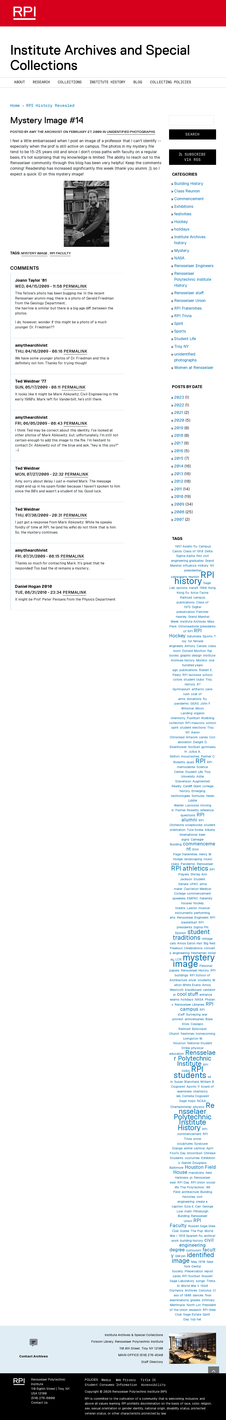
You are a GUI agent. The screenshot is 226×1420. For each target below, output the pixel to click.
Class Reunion (187, 191)
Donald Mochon (194, 651)
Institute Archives (193, 621)
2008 (179, 511)
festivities (182, 213)
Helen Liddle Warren (194, 801)
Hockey (181, 221)
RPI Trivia (183, 315)
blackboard (193, 990)
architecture (190, 1192)
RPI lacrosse (191, 675)
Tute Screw (195, 830)
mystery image (194, 961)
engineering (181, 953)
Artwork (192, 737)
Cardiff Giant (192, 786)
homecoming (205, 1034)
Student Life (185, 338)
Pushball (193, 718)
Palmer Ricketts (187, 810)
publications (188, 670)
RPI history (194, 578)
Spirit (178, 323)
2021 (178, 412)
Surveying (193, 1014)
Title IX (148, 1380)
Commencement (189, 198)
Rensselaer (205, 864)
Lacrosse (192, 805)
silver (192, 980)
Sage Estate (192, 1314)
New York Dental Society (192, 1266)
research (195, 1310)
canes (203, 737)
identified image (193, 1258)
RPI (200, 761)
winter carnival (194, 1148)
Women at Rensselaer (194, 367)
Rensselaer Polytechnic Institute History (192, 279)
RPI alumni (193, 817)
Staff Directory (152, 1362)
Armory (190, 646)
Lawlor (192, 908)
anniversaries (194, 1019)
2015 (178, 458)
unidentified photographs (131, 132)
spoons (182, 588)
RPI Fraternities (188, 308)
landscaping (193, 859)
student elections (193, 728)
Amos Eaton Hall (189, 943)
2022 (179, 405)
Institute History (107, 82)
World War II (190, 1286)
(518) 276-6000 (43, 1398)
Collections (70, 82)
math (188, 1211)
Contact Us (39, 1403)
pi (191, 1178)
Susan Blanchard (186, 1082)
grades (195, 1300)
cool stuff (187, 994)
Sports (180, 331)
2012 (178, 481)
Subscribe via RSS (192, 157)
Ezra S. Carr (192, 1206)
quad (190, 762)
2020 (179, 420)
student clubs (194, 679)
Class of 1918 (193, 551)
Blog (137, 82)
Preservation (194, 1271)
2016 (178, 450)
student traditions (191, 935)
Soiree (184, 1231)
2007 (179, 519)
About (19, 82)
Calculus (205, 1290)
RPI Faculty (185, 1222)
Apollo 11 (193, 1087)
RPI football (191, 1276)
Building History (188, 183)
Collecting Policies (170, 82)
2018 (178, 435)
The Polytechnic (192, 1187)
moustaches (190, 756)
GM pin (180, 1256)
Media (106, 1380)
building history (191, 1241)
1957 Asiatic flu (186, 546)
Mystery (181, 250)
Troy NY (181, 346)
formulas (198, 796)
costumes (192, 1158)
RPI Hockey (185, 633)
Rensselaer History (195, 970)
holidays (181, 229)
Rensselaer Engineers (193, 265)
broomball (194, 1153)
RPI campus (196, 1006)
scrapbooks (194, 825)
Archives (191, 1290)
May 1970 (198, 1262)
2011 (178, 488)
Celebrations (193, 948)
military (203, 566)
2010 (178, 496)
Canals (202, 646)
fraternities (190, 854)
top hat (195, 1319)
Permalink (75, 286)
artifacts (198, 689)
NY (212, 566)
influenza (189, 566)
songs (200, 1281)
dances (198, 1295)
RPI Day (183, 1182)
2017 (178, 443)
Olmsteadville (188, 626)
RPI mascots (195, 723)
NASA (179, 258)
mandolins (196, 1173)
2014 (178, 466)
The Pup (196, 1231)
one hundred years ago (193, 665)
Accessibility (153, 1385)
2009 (179, 504)
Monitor (201, 660)
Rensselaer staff (189, 292)
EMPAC (192, 898)
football (194, 747)
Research (41, 82)
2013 (178, 473)
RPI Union (198, 1182)
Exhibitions (183, 206)
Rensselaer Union (190, 300)
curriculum (193, 1250)
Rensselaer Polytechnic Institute (195, 1058)
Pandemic (188, 864)
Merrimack (177, 1305)
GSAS (194, 703)
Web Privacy (126, 1380)
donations (194, 699)
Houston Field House (194, 1169)
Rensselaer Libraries (189, 1005)
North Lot (193, 1305)
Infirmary (208, 1300)
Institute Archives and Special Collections (100, 57)
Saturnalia (194, 636)
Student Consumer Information (111, 1385)
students (204, 980)
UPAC (194, 884)
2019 (178, 427)
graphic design (191, 655)
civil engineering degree (192, 1245)
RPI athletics (189, 868)
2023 (179, 397)
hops (192, 1101)
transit (193, 588)
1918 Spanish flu (191, 1236)
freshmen (187, 1034)
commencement (199, 846)
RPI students (190, 1072)
